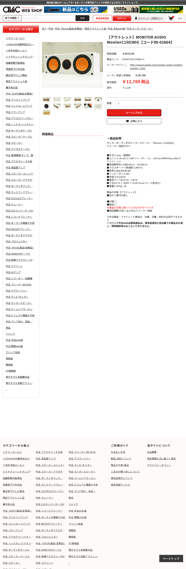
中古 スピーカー (12, 562)
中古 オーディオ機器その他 (50, 517)
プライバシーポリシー (159, 464)
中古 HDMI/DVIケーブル (49, 549)
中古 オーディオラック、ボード (51, 478)
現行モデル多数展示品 (81, 549)
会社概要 (152, 451)
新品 (71, 497)
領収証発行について (122, 478)
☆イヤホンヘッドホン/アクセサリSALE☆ (18, 471)
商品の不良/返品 (120, 464)
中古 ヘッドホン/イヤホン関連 (18, 543)
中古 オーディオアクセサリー (51, 530)
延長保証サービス (120, 484)
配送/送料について (121, 458)
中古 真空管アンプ (46, 458)
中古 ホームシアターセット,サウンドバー (84, 478)
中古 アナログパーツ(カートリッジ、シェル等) (18, 536)
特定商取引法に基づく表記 (161, 458)
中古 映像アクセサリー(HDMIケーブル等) (51, 556)
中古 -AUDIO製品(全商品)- (17, 510)
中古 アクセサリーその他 (49, 451)
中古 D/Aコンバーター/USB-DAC (51, 504)
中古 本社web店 (77, 510)
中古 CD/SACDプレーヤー (50, 491)
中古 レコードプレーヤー (49, 510)
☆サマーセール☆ (12, 451)
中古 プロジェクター (47, 536)
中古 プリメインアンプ (15, 517)
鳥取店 (72, 530)
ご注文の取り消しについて (125, 471)
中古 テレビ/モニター (80, 464)
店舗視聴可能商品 (12, 478)
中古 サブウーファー (80, 458)
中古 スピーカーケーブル (16, 556)
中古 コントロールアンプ (16, 523)
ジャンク (73, 504)
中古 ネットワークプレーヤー (51, 484)
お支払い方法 (118, 451)
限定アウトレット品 (14, 497)
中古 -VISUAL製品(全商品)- (50, 543)
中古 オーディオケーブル (16, 549)
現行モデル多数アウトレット (84, 556)
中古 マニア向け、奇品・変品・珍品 (84, 491)
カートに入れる (134, 112)
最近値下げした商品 (14, 491)
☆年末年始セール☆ (14, 464)
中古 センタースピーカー (82, 471)
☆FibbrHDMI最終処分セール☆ (18, 458)
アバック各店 (76, 523)
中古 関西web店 (77, 517)
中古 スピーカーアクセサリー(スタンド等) (51, 471)
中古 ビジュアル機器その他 (83, 484)
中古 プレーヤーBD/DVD (82, 451)
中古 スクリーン (44, 562)
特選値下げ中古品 (12, 484)
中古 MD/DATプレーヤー (49, 523)
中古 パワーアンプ (13, 530)
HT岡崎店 (74, 543)
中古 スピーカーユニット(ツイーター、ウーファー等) (51, 464)
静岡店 (72, 536)
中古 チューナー (44, 497)
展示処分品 (9, 504)
